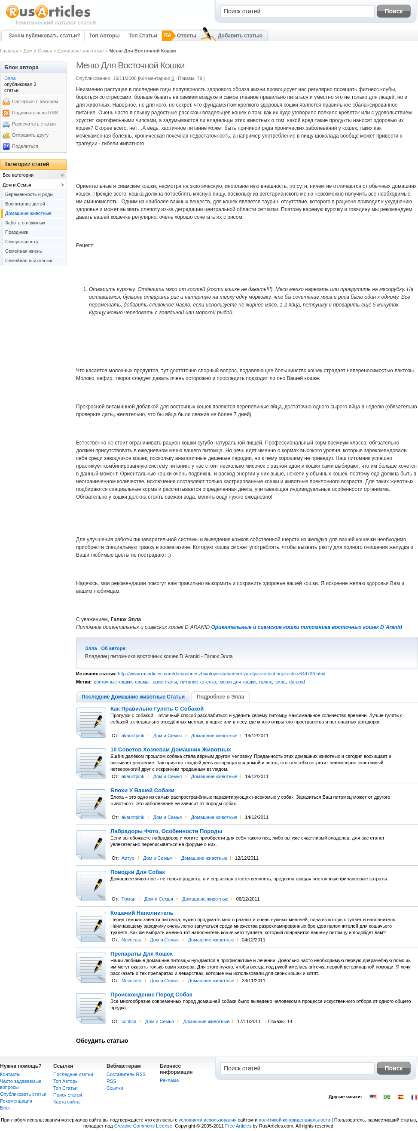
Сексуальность (21, 241)
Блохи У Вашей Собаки (142, 791)
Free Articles (238, 1125)
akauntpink (133, 735)
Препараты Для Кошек (141, 954)
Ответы (186, 36)
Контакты (10, 1074)
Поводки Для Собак (137, 872)
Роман (129, 898)
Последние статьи (73, 1074)
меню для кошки (238, 681)
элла (280, 681)
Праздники (16, 232)
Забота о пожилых (25, 222)
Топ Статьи (142, 36)
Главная (9, 50)
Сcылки (115, 1088)
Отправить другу (30, 135)
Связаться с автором (35, 101)
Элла (91, 648)
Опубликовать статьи (23, 1094)
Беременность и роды (29, 194)
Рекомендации (16, 1100)
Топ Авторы (104, 36)
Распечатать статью (34, 123)
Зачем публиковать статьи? (44, 36)
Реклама (169, 1080)
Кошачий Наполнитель (142, 913)
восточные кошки (112, 681)
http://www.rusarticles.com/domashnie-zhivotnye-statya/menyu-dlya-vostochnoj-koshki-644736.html (221, 673)
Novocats (131, 939)
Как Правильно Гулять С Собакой (157, 709)
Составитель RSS (126, 1074)
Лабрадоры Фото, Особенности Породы (166, 831)
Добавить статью (240, 36)
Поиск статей (67, 1094)
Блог (5, 1107)
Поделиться (25, 146)
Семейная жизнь (23, 251)
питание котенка (198, 681)
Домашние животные (81, 50)
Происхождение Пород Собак (151, 995)
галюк (265, 681)
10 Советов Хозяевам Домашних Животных (170, 750)
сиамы (142, 681)
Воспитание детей (25, 203)
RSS (111, 1081)
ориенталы (165, 681)
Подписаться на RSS (35, 112)
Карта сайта (66, 1101)
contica (129, 1021)
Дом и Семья (37, 50)
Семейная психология (29, 260)
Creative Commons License (143, 1125)
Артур (128, 858)
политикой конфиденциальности (294, 1119)
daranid (297, 681)
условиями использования (208, 1119)
